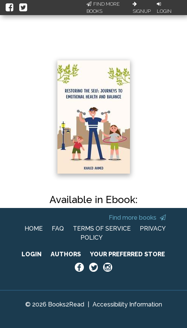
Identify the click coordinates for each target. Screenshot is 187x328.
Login (164, 8)
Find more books (137, 217)
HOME (34, 228)
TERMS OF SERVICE (102, 228)
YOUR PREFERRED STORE (127, 254)
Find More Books (103, 7)
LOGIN (32, 254)
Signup (142, 8)
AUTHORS (66, 254)
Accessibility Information (127, 304)
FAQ (58, 228)
